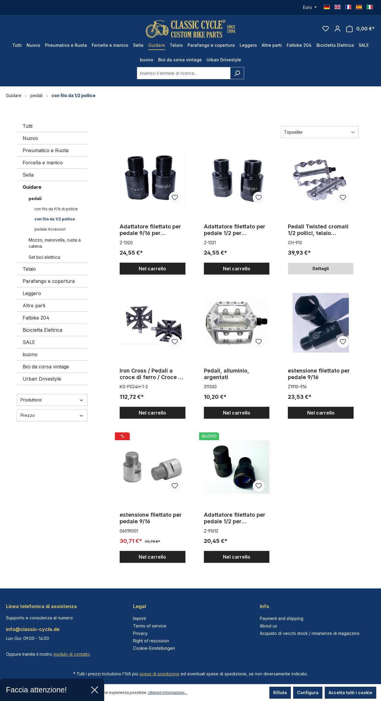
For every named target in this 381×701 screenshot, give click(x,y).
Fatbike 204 (36, 318)
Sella (28, 175)
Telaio (29, 269)
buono (30, 354)
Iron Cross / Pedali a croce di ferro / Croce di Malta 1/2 (151, 374)
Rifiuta (280, 692)
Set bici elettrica (44, 257)
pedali (35, 198)
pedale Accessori (50, 229)
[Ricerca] (237, 73)
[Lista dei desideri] (325, 28)
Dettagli (321, 268)
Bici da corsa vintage (46, 367)
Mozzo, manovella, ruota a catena (55, 243)
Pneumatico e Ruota (45, 150)
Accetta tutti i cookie (350, 692)
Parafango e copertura (49, 281)
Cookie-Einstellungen (154, 648)
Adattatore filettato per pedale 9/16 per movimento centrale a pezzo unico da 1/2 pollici (150, 229)
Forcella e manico (43, 163)
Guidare (32, 187)
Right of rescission (151, 640)
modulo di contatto (71, 654)
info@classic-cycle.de (33, 629)
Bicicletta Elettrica (42, 330)
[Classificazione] (319, 132)
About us (268, 625)
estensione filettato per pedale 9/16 (319, 373)
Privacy (140, 633)
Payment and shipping (281, 618)
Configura (307, 692)
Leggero (32, 293)
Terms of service (149, 625)
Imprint (139, 618)
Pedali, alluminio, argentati (226, 373)
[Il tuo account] (337, 28)
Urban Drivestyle (42, 379)
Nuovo (30, 138)
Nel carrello (152, 269)
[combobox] (183, 73)
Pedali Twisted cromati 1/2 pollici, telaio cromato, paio (318, 229)
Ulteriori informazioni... (167, 692)
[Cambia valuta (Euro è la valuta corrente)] (310, 7)
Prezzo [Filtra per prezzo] (52, 415)
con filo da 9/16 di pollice (56, 209)
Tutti (27, 126)
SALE (29, 342)
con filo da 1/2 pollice (55, 219)
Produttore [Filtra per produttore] (52, 399)
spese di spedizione (159, 673)
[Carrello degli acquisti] (360, 28)
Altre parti (34, 306)
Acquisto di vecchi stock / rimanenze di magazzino (310, 633)
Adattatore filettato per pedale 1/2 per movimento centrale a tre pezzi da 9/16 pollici (234, 229)
